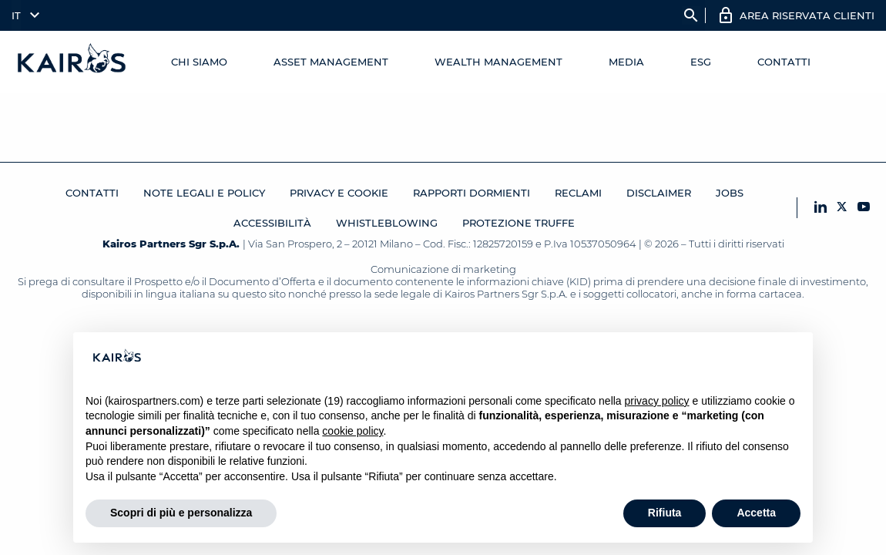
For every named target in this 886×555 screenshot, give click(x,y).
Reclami (578, 193)
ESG (700, 62)
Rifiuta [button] (665, 512)
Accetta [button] (756, 512)
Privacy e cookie (339, 193)
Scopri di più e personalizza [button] (181, 512)
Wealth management (498, 62)
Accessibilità (272, 223)
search (691, 15)
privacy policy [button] (657, 401)
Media (626, 62)
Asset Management (331, 62)
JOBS (729, 193)
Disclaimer (658, 193)
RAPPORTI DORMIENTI (471, 193)
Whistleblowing (387, 223)
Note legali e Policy (204, 193)
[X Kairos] (842, 207)
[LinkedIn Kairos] (820, 207)
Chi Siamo (199, 62)
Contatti (783, 62)
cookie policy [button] (352, 431)
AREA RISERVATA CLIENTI (807, 15)
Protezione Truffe (518, 223)
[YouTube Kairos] (863, 207)
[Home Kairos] (72, 61)
